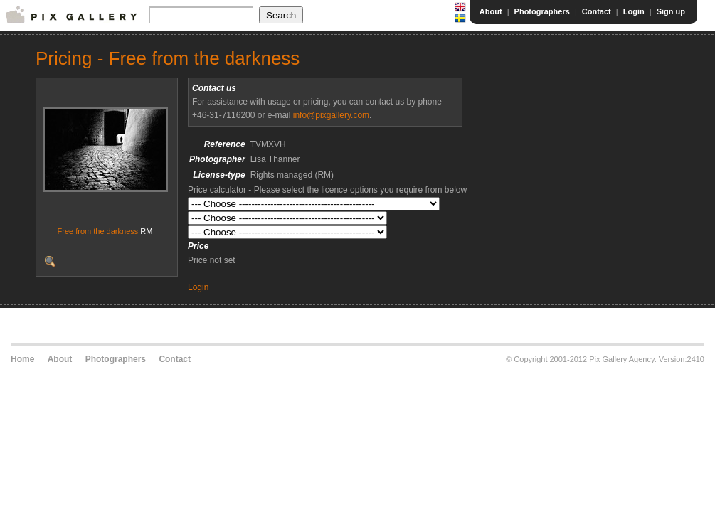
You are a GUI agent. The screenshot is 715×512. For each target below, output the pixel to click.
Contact (596, 11)
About (491, 11)
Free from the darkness (98, 231)
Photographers (542, 11)
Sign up (671, 11)
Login (634, 11)
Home (22, 359)
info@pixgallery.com (331, 115)
